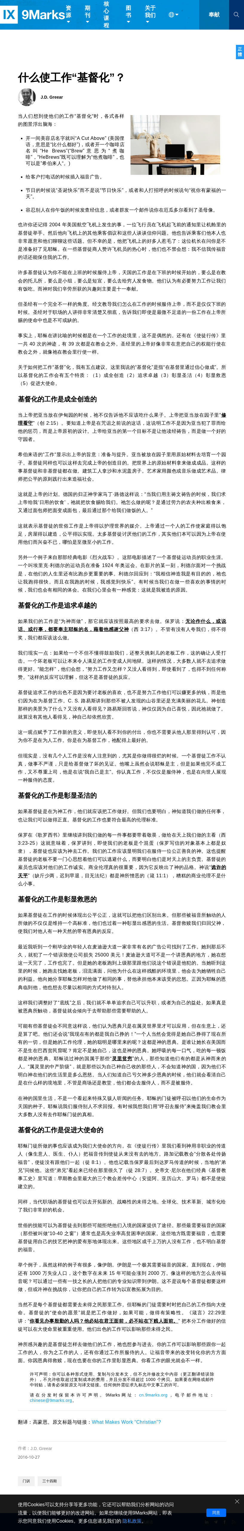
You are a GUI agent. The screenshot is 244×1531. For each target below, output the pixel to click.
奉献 (214, 17)
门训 (26, 1481)
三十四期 (49, 1481)
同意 (216, 1512)
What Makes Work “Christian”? (126, 1422)
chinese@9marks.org (51, 1400)
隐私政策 (132, 1521)
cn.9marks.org (153, 1395)
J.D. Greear (41, 1448)
